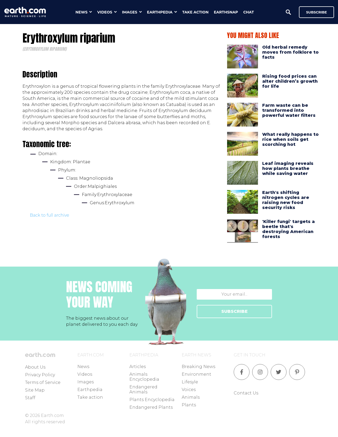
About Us (35, 367)
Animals (191, 397)
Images (85, 381)
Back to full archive (49, 215)
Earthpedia (89, 389)
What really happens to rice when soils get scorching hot (290, 139)
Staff (30, 397)
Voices (189, 389)
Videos (84, 374)
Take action (90, 397)
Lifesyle (190, 381)
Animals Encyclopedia (144, 377)
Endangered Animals (143, 389)
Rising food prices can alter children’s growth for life (290, 81)
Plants (189, 404)
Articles (137, 366)
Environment (196, 374)
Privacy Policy (40, 374)
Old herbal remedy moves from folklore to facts (290, 52)
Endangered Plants (151, 407)
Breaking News (198, 366)
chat (248, 12)
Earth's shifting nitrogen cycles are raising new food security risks (285, 200)
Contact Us (246, 393)
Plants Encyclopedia (152, 399)
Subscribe (316, 12)
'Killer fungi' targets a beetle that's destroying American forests (288, 229)
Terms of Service (42, 382)
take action (195, 12)
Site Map (35, 390)
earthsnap (226, 12)
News (83, 366)
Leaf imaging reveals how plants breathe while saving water (287, 168)
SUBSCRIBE (234, 311)
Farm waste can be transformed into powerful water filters (289, 110)
